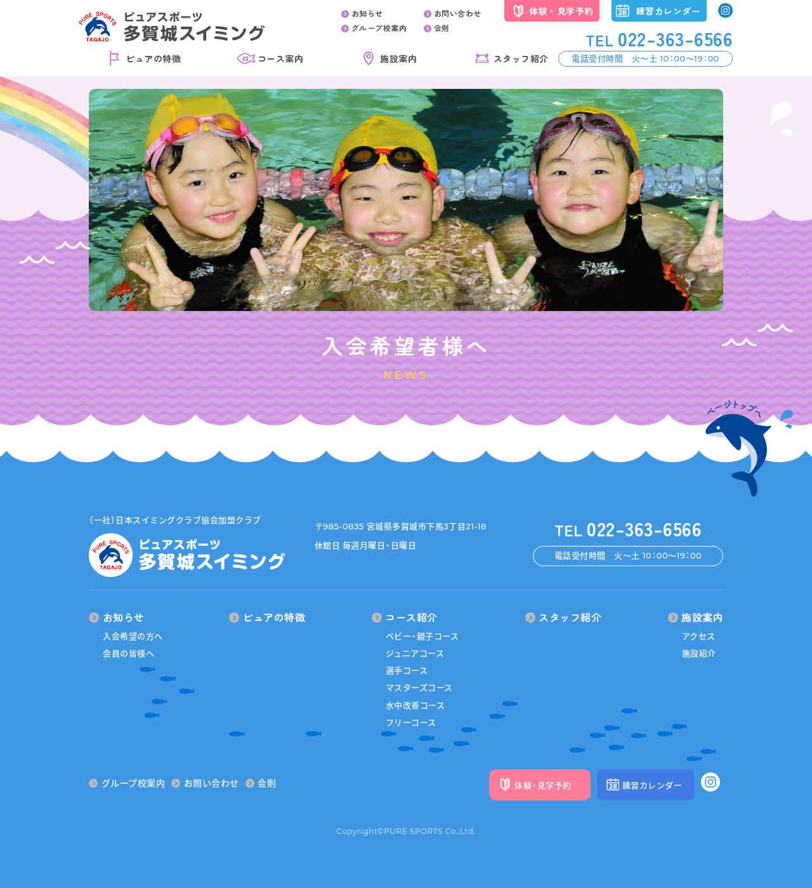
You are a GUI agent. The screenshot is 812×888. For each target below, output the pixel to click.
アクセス (699, 636)
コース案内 (281, 58)
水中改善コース (415, 705)
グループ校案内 (374, 27)
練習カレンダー (668, 10)
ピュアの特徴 (153, 58)
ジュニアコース (415, 653)
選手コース (407, 670)
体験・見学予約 (561, 10)
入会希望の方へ (133, 636)
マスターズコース (419, 687)
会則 (437, 27)
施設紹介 (699, 653)
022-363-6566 (659, 38)
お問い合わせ (452, 13)
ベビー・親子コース (422, 636)
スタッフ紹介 (521, 58)
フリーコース (411, 722)
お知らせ (362, 13)
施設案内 (398, 58)
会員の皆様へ (128, 653)
